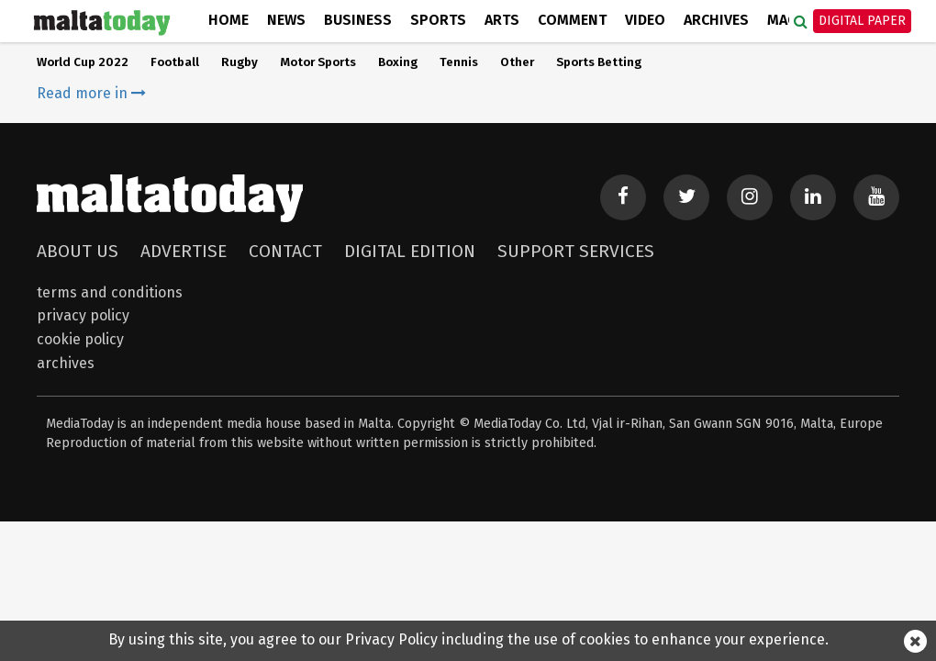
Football (174, 62)
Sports (438, 19)
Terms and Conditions (110, 292)
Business (358, 19)
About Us (77, 251)
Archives (716, 19)
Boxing (398, 62)
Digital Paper (862, 20)
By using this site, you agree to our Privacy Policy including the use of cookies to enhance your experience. (468, 639)
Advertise (183, 251)
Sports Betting (598, 62)
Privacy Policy (83, 315)
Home (228, 19)
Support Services (575, 251)
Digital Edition (409, 251)
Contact (285, 251)
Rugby (239, 62)
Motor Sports (318, 62)
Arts (502, 19)
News (286, 19)
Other (517, 62)
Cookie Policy (80, 339)
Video (645, 19)
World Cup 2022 (82, 62)
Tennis (459, 62)
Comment (572, 19)
